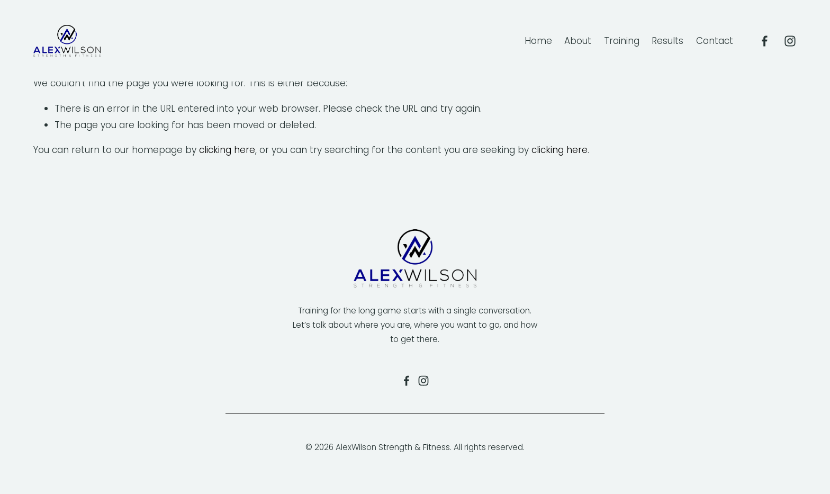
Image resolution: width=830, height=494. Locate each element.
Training (621, 40)
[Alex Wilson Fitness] (764, 41)
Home (538, 40)
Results (667, 40)
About (577, 40)
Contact (714, 40)
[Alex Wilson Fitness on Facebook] (406, 380)
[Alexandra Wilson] (790, 41)
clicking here (227, 149)
